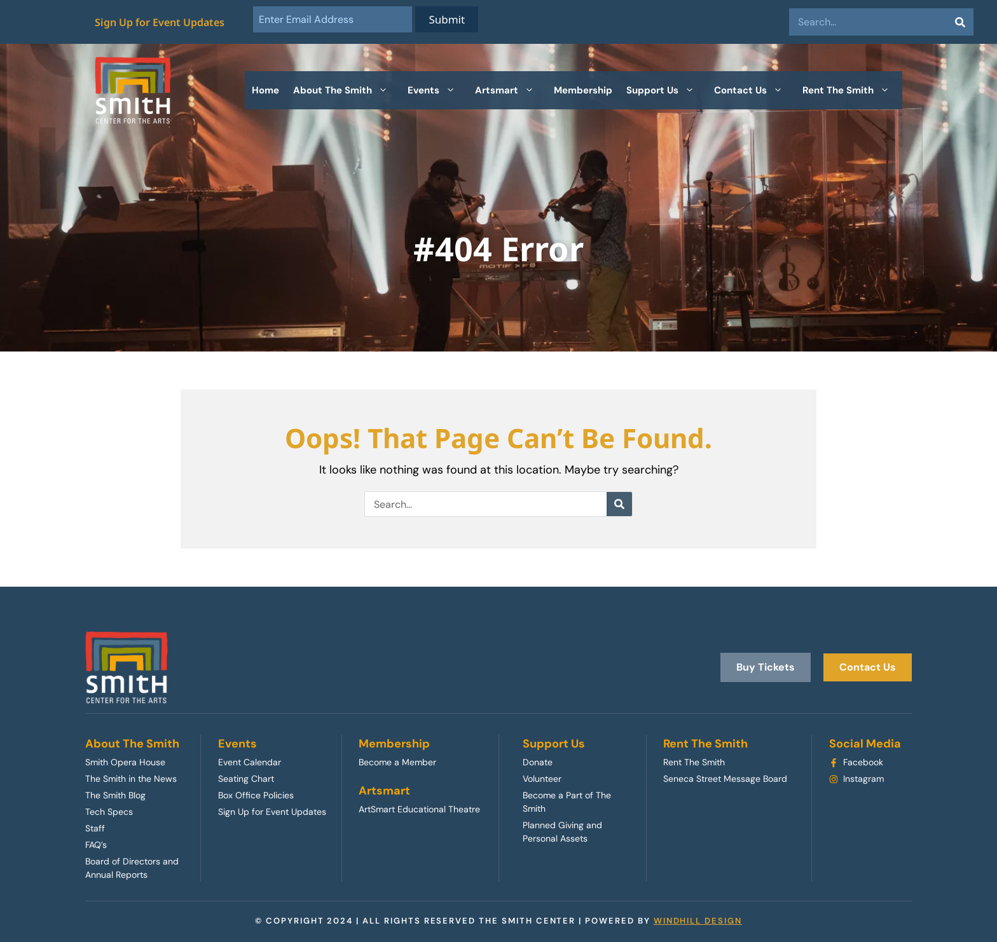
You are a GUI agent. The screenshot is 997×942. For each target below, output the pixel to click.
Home (265, 90)
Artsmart (511, 90)
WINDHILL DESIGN (698, 920)
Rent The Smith (852, 90)
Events (438, 90)
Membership (583, 90)
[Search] (959, 22)
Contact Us (754, 90)
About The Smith (347, 90)
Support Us (666, 90)
